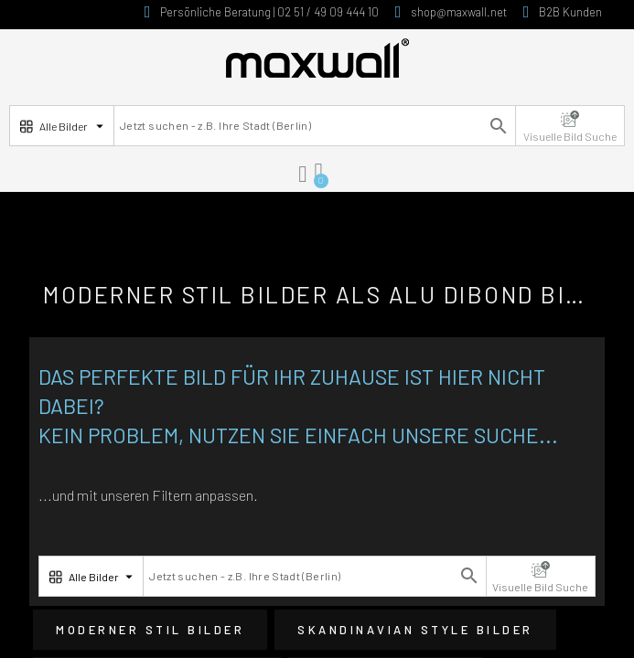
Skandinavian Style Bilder (415, 629)
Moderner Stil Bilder (150, 629)
